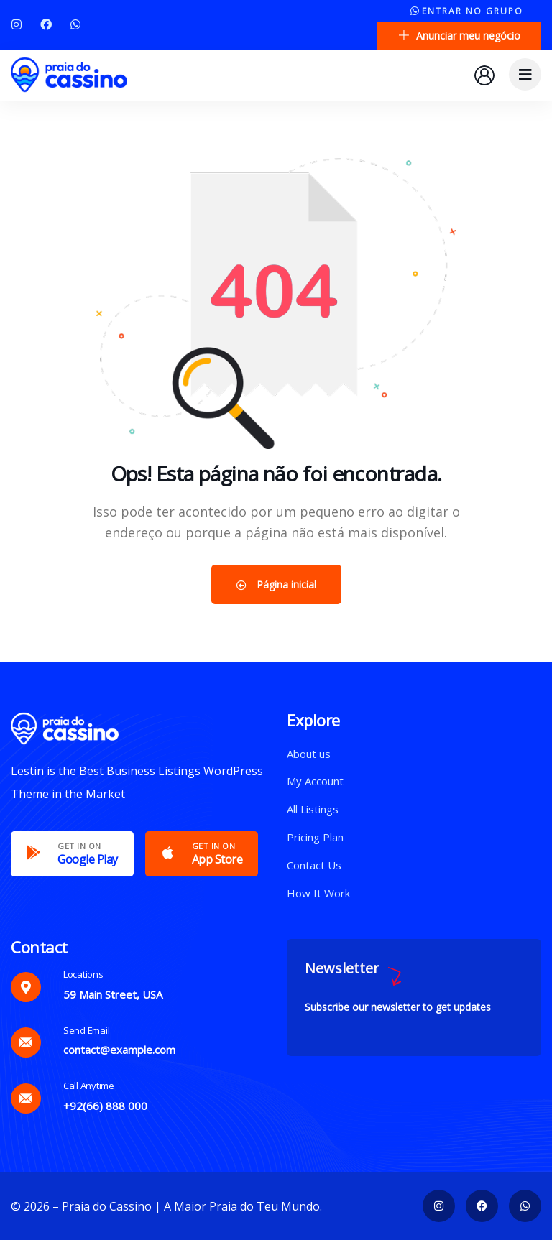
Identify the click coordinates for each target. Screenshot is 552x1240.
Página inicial (276, 584)
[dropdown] (525, 74)
